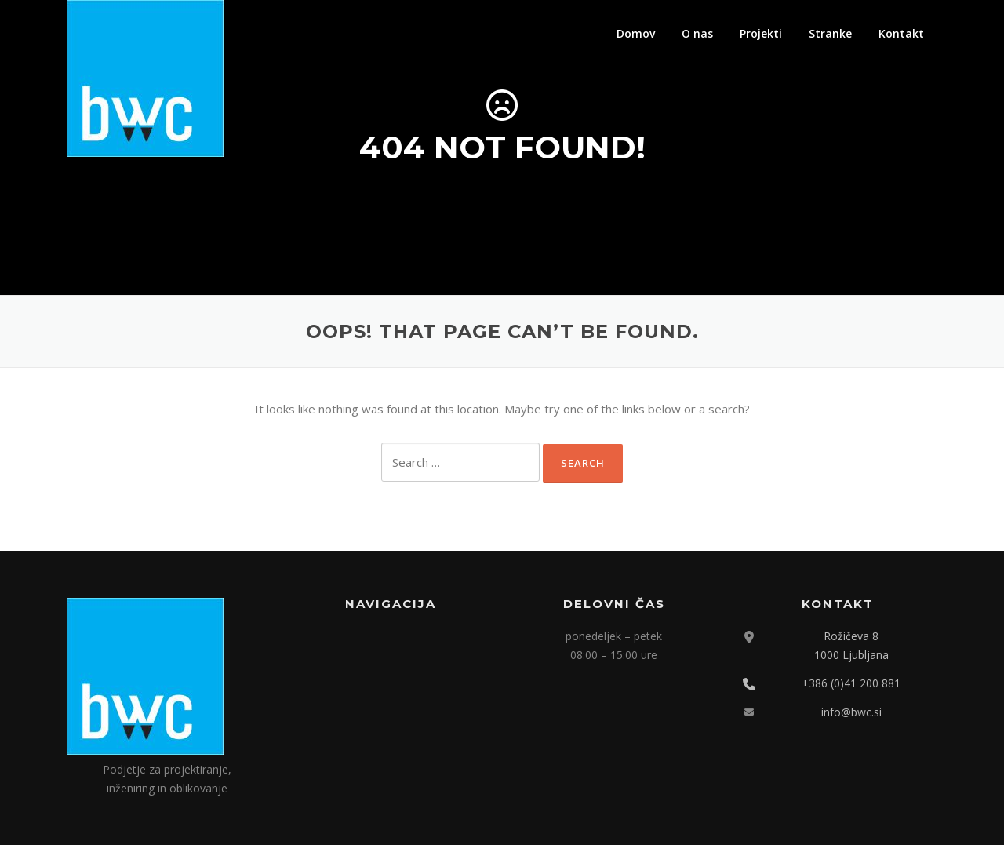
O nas (697, 33)
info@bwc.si (851, 712)
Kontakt (901, 33)
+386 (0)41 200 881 (851, 683)
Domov (636, 33)
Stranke (830, 33)
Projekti (761, 33)
